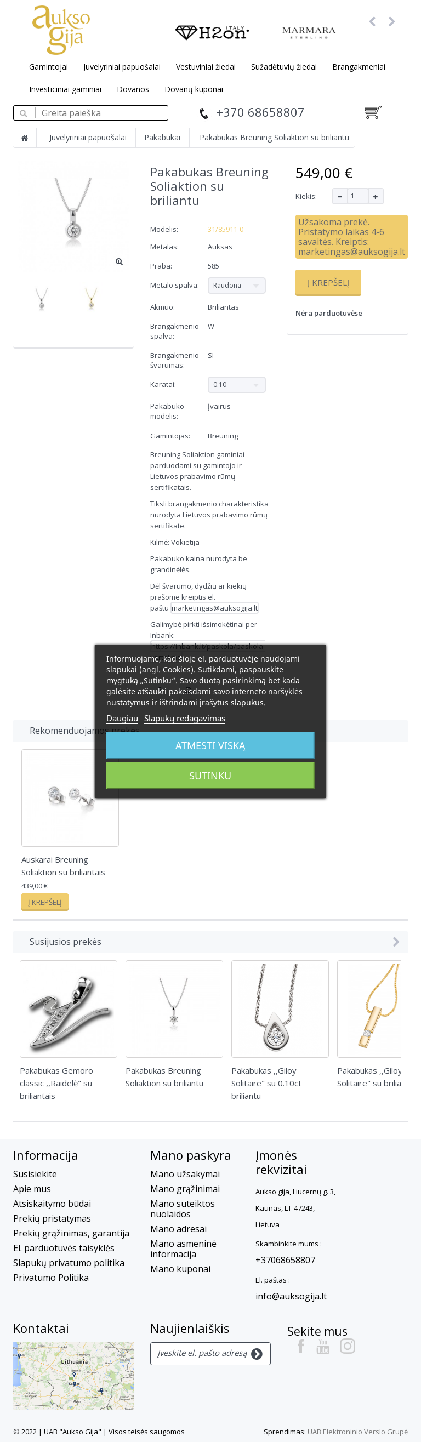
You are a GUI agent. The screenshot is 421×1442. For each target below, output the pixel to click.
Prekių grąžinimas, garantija (71, 1233)
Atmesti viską (210, 745)
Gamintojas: (170, 436)
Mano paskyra (190, 1155)
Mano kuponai (180, 1269)
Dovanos (133, 89)
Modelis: (164, 229)
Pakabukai (162, 137)
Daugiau (122, 718)
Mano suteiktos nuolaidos (182, 1209)
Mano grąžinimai (185, 1189)
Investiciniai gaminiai (65, 89)
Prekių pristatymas (52, 1218)
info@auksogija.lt (291, 1296)
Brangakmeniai (358, 66)
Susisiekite (35, 1174)
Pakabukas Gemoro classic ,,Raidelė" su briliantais (56, 1083)
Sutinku (210, 775)
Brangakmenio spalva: (174, 331)
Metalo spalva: (175, 285)
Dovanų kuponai (193, 89)
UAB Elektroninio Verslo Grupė (358, 1432)
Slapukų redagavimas (184, 718)
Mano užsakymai (185, 1174)
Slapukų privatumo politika (68, 1263)
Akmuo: (163, 307)
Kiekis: (306, 196)
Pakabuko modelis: (167, 411)
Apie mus (32, 1189)
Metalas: (165, 247)
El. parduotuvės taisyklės (64, 1248)
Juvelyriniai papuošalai (122, 66)
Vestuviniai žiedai (206, 66)
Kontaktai (41, 1328)
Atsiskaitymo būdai (52, 1204)
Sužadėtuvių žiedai (284, 66)
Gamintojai (48, 66)
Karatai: (164, 384)
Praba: (162, 266)
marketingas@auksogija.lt (215, 608)
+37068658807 (285, 1260)
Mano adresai (178, 1229)
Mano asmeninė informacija (183, 1249)
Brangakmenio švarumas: (174, 360)
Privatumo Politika (51, 1278)
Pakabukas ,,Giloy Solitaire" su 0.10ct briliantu (266, 1083)
